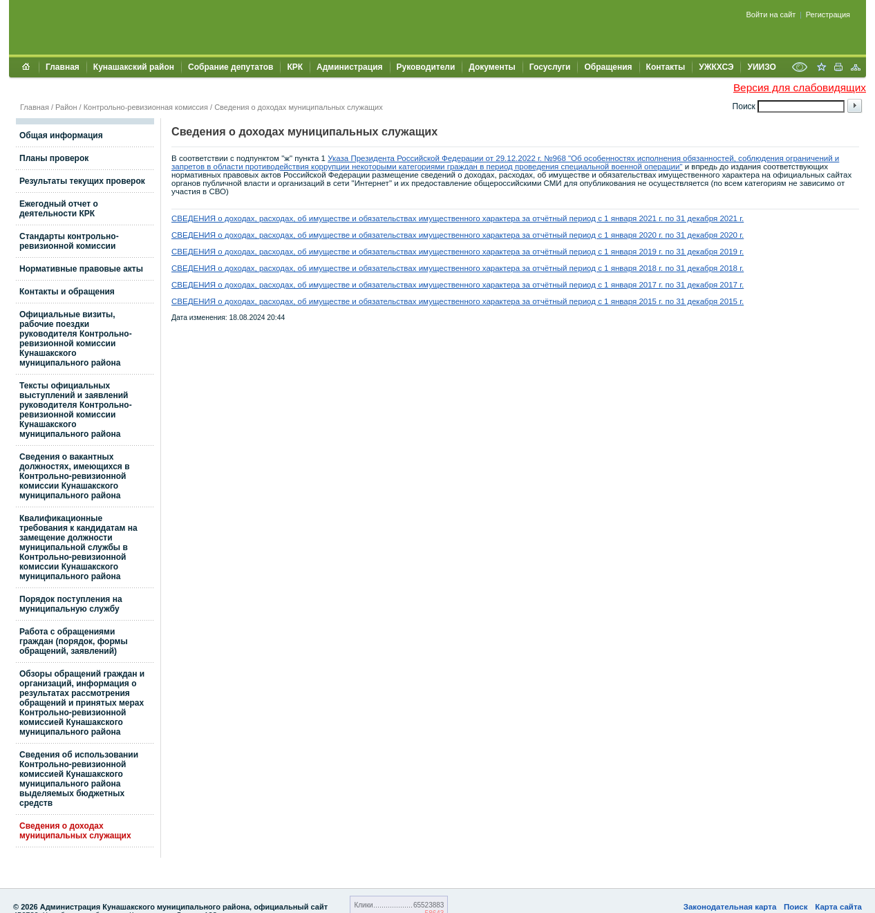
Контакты (666, 67)
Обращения (608, 67)
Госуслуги (550, 67)
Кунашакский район (133, 67)
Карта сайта (838, 907)
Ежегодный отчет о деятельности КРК (58, 208)
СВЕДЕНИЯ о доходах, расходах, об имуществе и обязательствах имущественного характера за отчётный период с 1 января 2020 (414, 235)
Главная (62, 67)
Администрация (349, 67)
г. (740, 218)
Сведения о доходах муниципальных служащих (298, 107)
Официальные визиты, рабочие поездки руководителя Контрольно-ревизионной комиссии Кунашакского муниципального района (75, 339)
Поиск (796, 907)
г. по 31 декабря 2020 (697, 235)
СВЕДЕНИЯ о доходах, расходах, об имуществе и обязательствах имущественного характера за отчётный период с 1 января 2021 (414, 218)
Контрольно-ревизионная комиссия (146, 107)
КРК (295, 67)
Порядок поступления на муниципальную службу (70, 604)
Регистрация (828, 14)
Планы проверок (53, 158)
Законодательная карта (730, 907)
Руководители (426, 67)
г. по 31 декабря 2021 (697, 218)
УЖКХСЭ (716, 67)
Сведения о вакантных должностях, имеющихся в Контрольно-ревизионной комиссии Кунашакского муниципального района (74, 476)
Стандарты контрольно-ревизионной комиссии (69, 241)
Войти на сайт (771, 14)
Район (66, 107)
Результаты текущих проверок (82, 181)
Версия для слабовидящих (799, 87)
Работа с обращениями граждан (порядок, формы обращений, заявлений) (73, 641)
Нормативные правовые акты (81, 269)
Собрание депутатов (230, 67)
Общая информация (61, 135)
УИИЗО (761, 67)
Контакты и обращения (67, 292)
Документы (492, 67)
